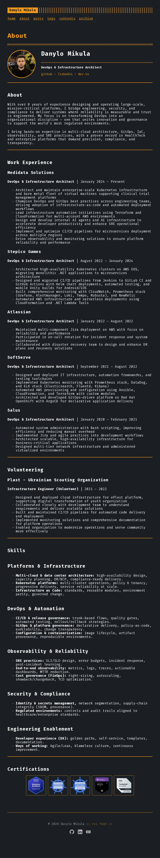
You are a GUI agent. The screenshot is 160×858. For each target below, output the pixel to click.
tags (51, 18)
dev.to (83, 74)
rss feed (99, 829)
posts (38, 18)
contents (67, 18)
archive (86, 18)
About (17, 36)
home (12, 18)
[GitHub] (72, 837)
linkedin (65, 74)
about (24, 18)
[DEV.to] (88, 837)
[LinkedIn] (80, 837)
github (46, 74)
